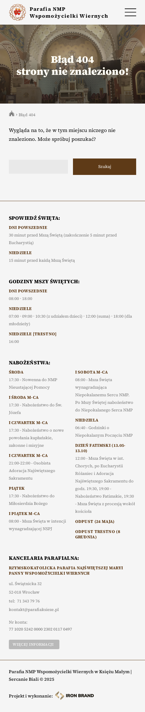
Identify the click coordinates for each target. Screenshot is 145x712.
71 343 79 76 (28, 601)
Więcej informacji (33, 644)
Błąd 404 (27, 114)
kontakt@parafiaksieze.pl (34, 609)
